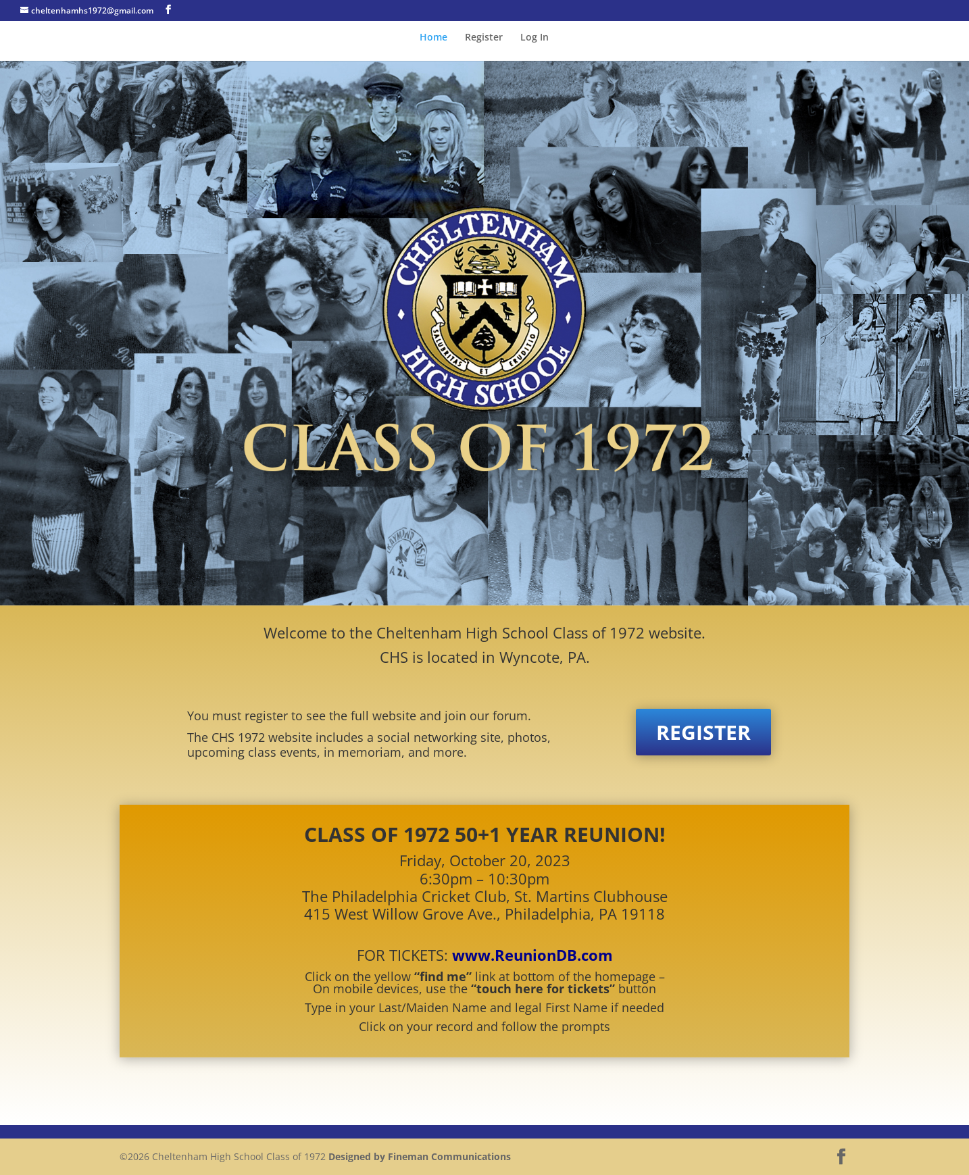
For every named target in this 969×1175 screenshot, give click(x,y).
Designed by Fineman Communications (419, 1156)
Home (433, 37)
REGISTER (703, 732)
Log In (534, 37)
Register (484, 37)
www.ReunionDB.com (532, 955)
